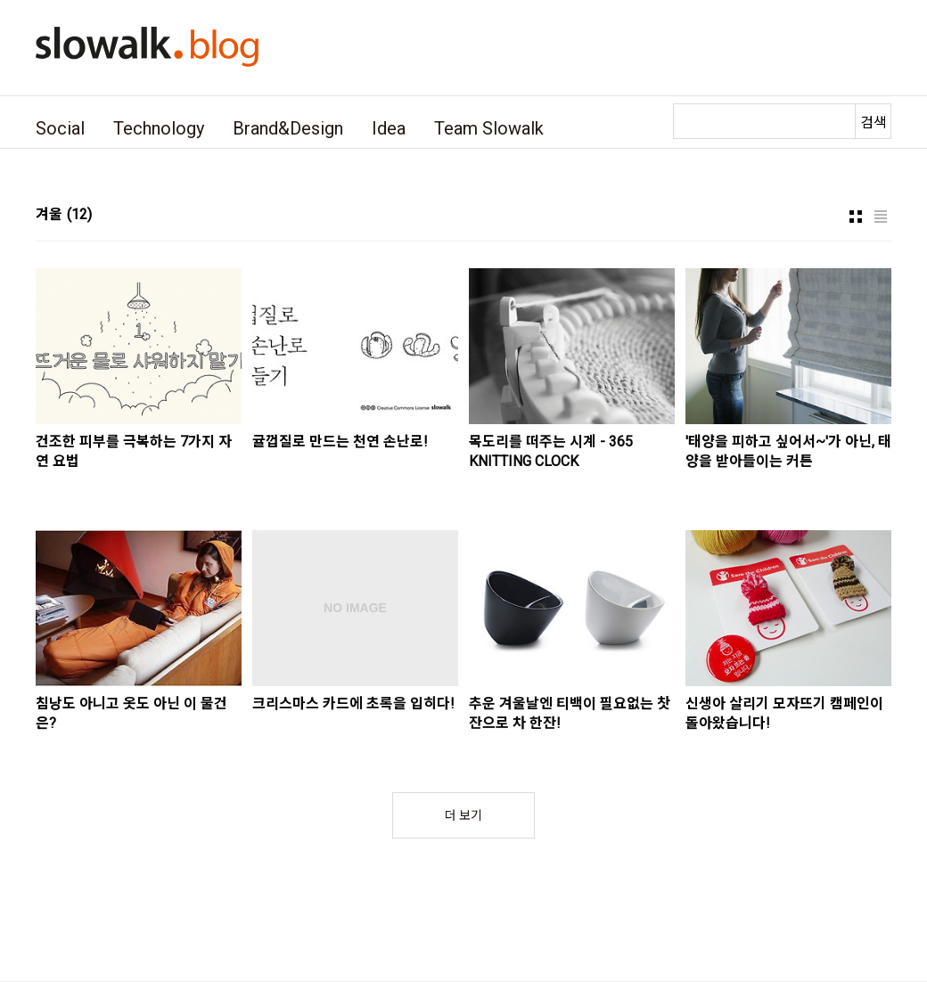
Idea (389, 128)
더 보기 (463, 815)
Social (60, 128)
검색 (873, 122)
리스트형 (880, 216)
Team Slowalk (489, 128)
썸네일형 (855, 216)
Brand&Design (288, 128)
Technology (158, 128)
